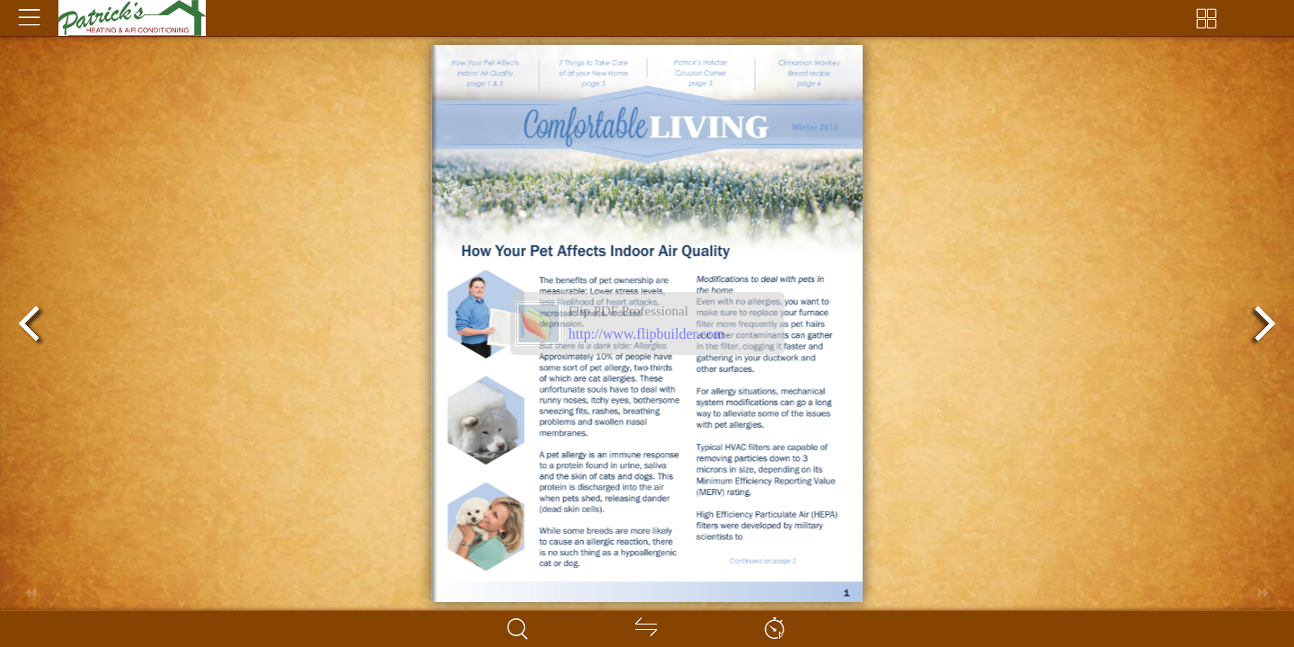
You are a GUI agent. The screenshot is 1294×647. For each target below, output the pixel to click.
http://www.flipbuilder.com (647, 333)
